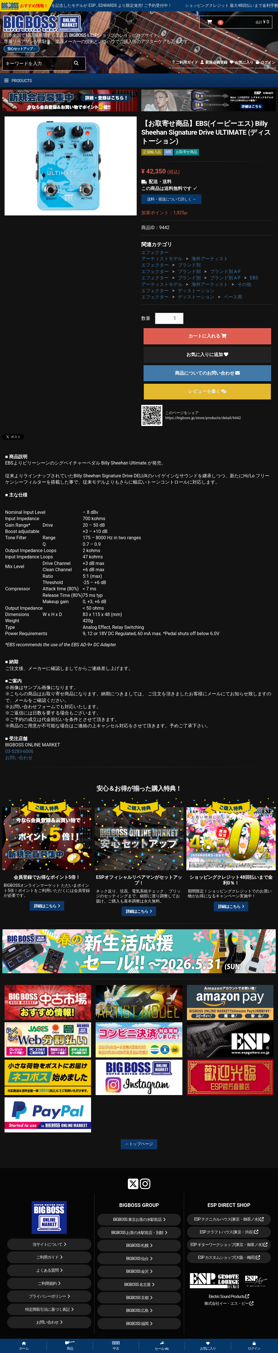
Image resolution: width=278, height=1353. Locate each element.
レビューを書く (207, 391)
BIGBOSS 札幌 (137, 1245)
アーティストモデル (161, 258)
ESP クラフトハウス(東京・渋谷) (229, 1232)
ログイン (265, 62)
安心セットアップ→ (21, 49)
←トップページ (139, 1144)
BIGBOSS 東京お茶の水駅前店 (137, 1219)
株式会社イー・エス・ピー (228, 1303)
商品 (70, 1345)
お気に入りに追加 (207, 354)
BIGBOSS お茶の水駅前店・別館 (137, 1232)
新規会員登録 (213, 62)
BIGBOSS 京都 (137, 1297)
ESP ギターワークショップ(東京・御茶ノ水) (228, 1244)
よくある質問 (47, 1270)
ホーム (24, 1346)
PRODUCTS (18, 80)
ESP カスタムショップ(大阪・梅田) (229, 1257)
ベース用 (233, 297)
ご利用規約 (47, 1283)
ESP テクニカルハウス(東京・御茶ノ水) (229, 1219)
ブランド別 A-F (225, 271)
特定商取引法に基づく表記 (47, 1309)
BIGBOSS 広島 (137, 1310)
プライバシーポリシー (47, 1296)
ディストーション (196, 290)
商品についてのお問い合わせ (207, 373)
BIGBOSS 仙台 (137, 1258)
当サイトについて (47, 1244)
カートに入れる (207, 336)
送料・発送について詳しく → (171, 199)
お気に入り (241, 62)
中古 (116, 1345)
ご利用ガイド (185, 62)
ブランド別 (189, 265)
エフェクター (155, 252)
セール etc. (162, 1346)
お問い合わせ (19, 757)
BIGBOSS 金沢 (137, 1271)
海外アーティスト (210, 258)
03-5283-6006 (19, 751)
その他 (244, 284)
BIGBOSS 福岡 (137, 1323)
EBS (254, 277)
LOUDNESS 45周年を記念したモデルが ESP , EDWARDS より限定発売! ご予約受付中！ (117, 5)
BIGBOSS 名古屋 (137, 1284)
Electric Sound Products (229, 1296)
